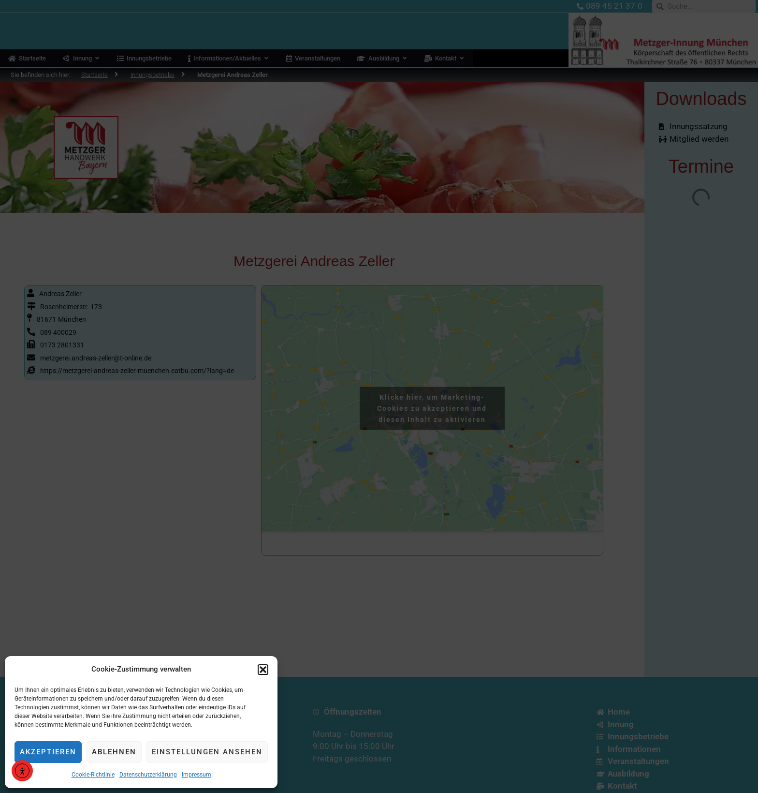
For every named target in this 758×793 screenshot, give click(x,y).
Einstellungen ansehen (207, 752)
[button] (263, 669)
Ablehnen (114, 752)
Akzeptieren (48, 752)
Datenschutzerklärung (148, 774)
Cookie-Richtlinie (93, 774)
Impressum (196, 774)
